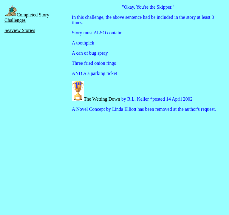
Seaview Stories (19, 30)
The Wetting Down (102, 99)
